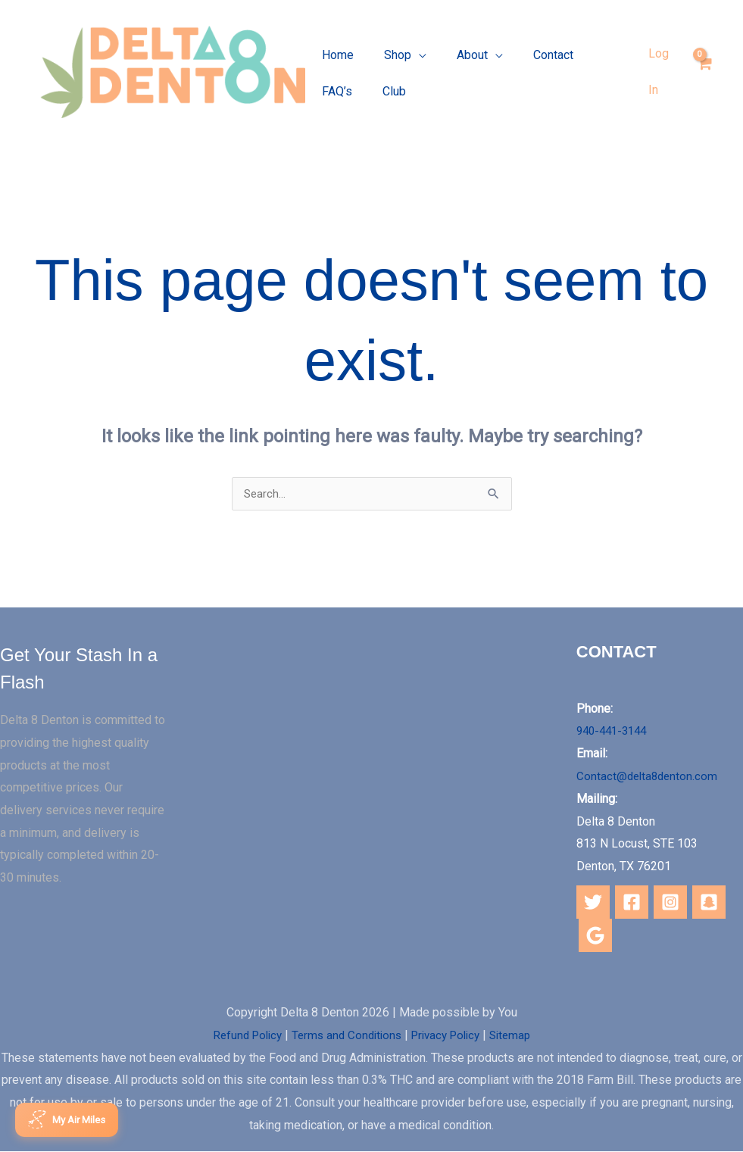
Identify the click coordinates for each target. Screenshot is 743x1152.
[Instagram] (670, 902)
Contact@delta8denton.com (649, 777)
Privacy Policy (449, 1035)
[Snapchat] (709, 902)
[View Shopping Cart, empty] (703, 71)
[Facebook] (631, 902)
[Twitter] (593, 902)
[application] (409, 62)
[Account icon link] (661, 71)
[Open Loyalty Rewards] (71, 1118)
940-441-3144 (615, 731)
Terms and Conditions (343, 1035)
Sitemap (519, 1035)
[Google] (595, 935)
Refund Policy (239, 1035)
